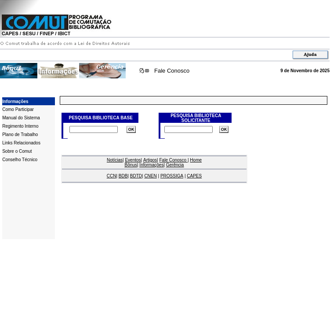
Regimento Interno (20, 126)
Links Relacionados (21, 142)
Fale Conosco (171, 70)
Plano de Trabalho (20, 134)
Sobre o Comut (17, 151)
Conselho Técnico (19, 159)
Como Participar (18, 109)
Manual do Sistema (21, 117)
